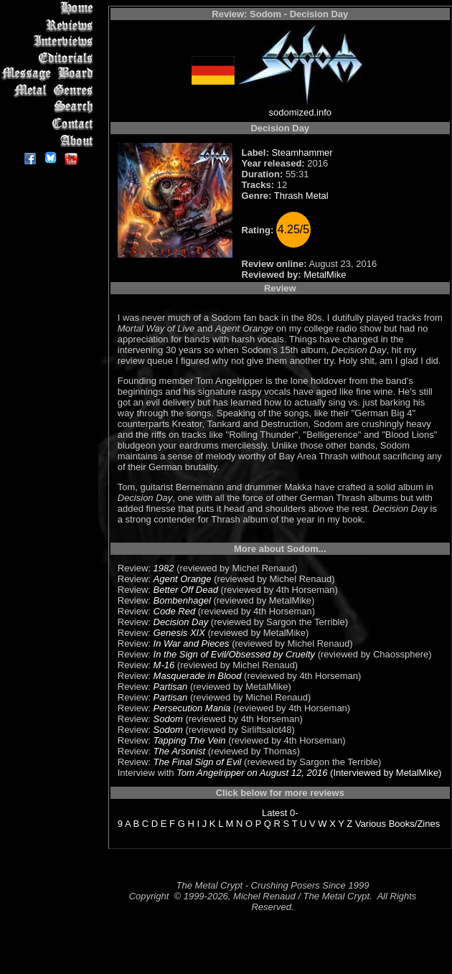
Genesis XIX (179, 632)
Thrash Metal (301, 195)
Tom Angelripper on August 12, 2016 (251, 772)
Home (49, 8)
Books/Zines (415, 823)
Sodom (168, 718)
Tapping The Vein (190, 740)
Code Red (175, 611)
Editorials (49, 58)
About (49, 140)
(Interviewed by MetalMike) (384, 772)
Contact (49, 124)
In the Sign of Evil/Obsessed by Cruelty (234, 654)
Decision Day (181, 622)
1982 (164, 568)
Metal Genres (49, 91)
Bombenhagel (182, 600)
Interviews (49, 41)
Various (370, 823)
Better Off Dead (186, 589)
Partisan (171, 686)
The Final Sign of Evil (198, 762)
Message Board (49, 74)
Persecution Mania (192, 708)
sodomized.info (300, 112)
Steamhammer (301, 152)
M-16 (164, 665)
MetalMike (324, 274)
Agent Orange (183, 578)
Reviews (49, 25)
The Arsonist (180, 751)
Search (49, 107)
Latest (274, 812)
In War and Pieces (192, 643)
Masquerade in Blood (198, 675)
